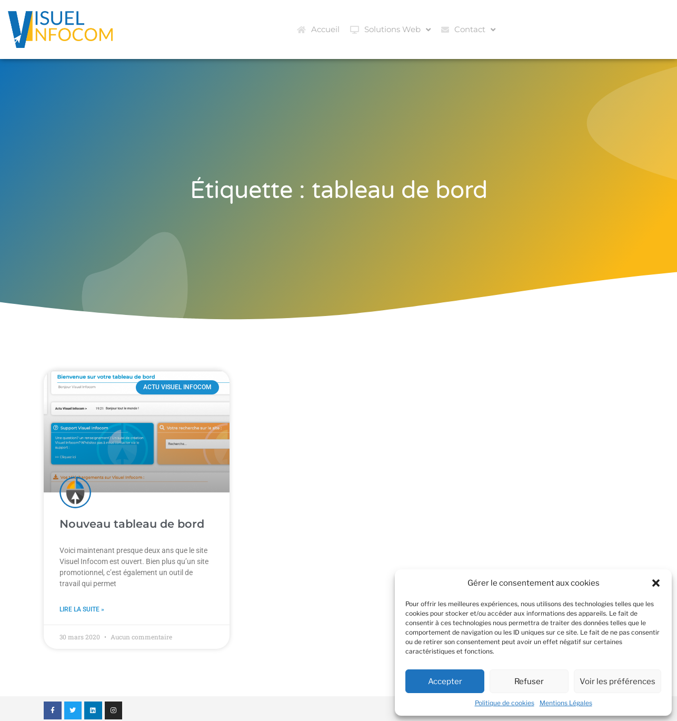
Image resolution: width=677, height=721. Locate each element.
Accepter (445, 681)
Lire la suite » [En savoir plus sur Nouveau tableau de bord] (81, 609)
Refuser (529, 681)
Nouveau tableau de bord (131, 523)
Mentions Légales (566, 703)
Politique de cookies (504, 703)
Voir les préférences (617, 681)
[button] (656, 583)
